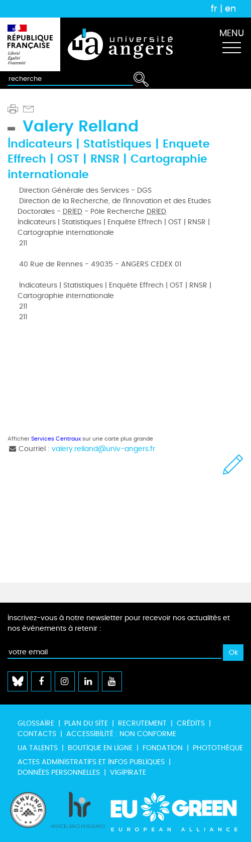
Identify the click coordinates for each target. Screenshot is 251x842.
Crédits (191, 723)
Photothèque (218, 748)
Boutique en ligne (100, 748)
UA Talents (38, 748)
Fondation (163, 748)
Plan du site (86, 723)
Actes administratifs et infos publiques (91, 762)
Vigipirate (128, 772)
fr (214, 9)
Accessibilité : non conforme (121, 734)
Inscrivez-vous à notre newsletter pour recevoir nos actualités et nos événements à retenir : (119, 623)
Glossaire (36, 723)
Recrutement (142, 723)
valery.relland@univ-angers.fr (103, 449)
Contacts (37, 734)
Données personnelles (59, 772)
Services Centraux (56, 439)
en (230, 9)
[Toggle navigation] (231, 45)
